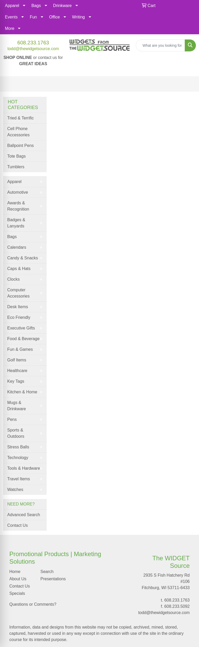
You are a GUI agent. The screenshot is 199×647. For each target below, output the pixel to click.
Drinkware (62, 5)
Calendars (16, 247)
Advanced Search (23, 515)
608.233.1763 (33, 42)
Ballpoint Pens (20, 145)
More (9, 28)
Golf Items (16, 360)
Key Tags (15, 381)
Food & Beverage (23, 338)
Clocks (13, 279)
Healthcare (17, 370)
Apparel (12, 5)
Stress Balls (18, 447)
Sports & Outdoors (15, 433)
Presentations (52, 579)
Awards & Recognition (18, 206)
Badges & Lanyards (16, 223)
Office (54, 17)
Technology (17, 457)
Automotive (17, 192)
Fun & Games (20, 349)
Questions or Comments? (32, 604)
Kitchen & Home (22, 392)
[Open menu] (188, 84)
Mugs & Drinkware (16, 405)
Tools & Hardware (23, 468)
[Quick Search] (160, 45)
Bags (36, 5)
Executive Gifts (21, 328)
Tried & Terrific (20, 118)
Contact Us (17, 525)
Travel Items (18, 479)
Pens (12, 419)
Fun (33, 17)
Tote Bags (16, 156)
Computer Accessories (18, 293)
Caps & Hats (19, 268)
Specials (17, 593)
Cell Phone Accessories (18, 131)
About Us (17, 579)
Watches (15, 489)
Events (11, 17)
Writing (78, 17)
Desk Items (17, 307)
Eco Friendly (18, 317)
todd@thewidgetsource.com (33, 48)
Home (14, 571)
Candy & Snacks (22, 258)
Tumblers (15, 167)
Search (47, 571)
